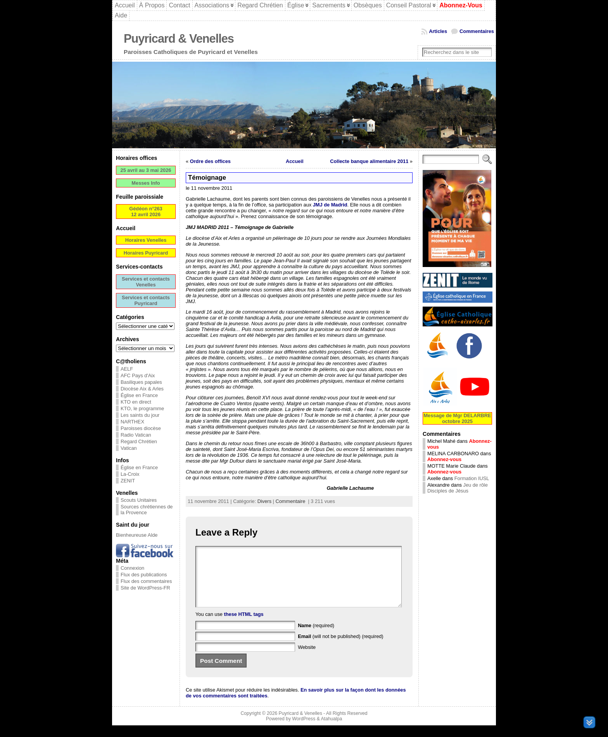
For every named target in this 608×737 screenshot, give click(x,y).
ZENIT (128, 481)
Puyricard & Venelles (179, 38)
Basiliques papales (141, 382)
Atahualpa (331, 730)
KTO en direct (136, 402)
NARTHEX (132, 422)
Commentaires (476, 31)
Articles (438, 31)
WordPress (303, 730)
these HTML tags (244, 626)
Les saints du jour (140, 415)
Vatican (129, 448)
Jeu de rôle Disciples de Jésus (457, 488)
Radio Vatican (136, 435)
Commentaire (290, 501)
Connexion (132, 568)
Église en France (139, 395)
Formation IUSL (471, 478)
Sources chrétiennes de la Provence (147, 509)
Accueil (295, 161)
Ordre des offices (210, 161)
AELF (127, 369)
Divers (264, 501)
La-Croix (130, 474)
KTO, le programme (142, 408)
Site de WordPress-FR (145, 588)
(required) (316, 637)
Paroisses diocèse (141, 428)
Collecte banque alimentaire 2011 (369, 161)
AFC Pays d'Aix (138, 375)
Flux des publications (144, 574)
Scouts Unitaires (139, 500)
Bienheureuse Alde (136, 535)
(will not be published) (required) (340, 648)
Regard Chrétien (139, 441)
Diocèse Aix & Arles (142, 389)
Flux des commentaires (146, 581)
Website (307, 659)
